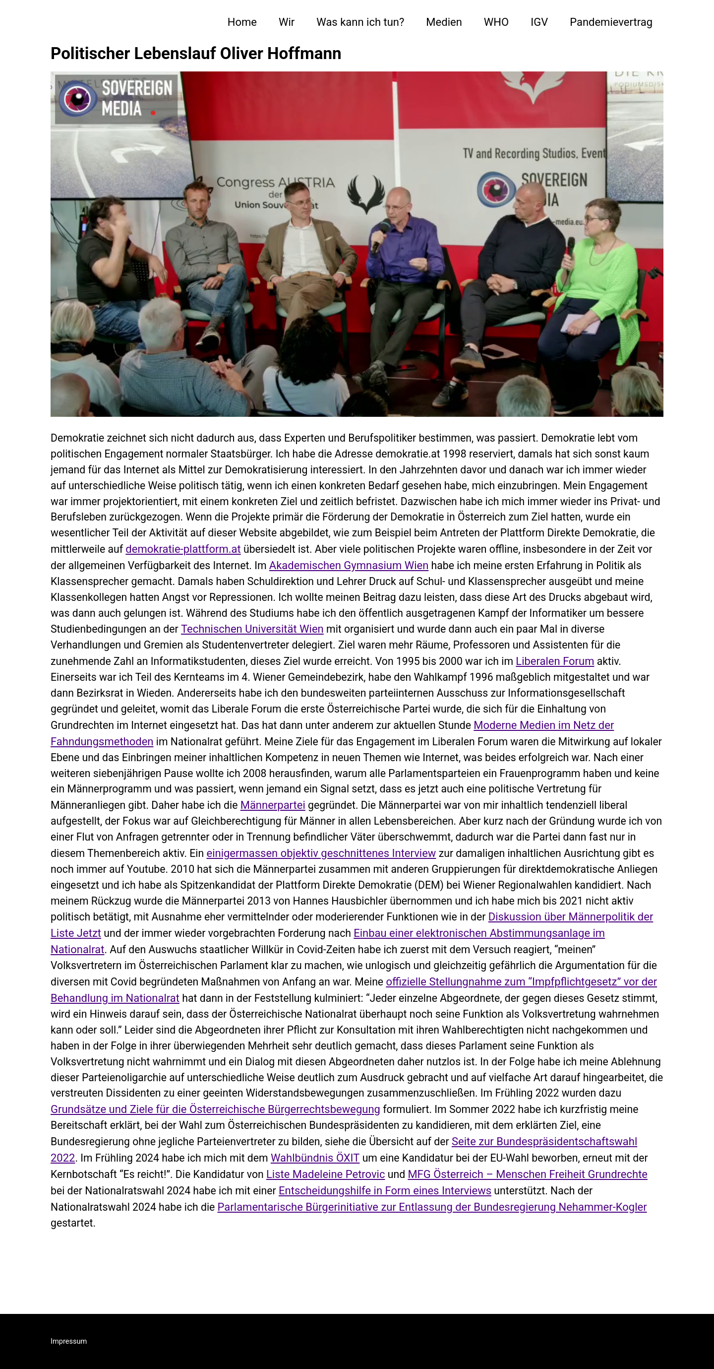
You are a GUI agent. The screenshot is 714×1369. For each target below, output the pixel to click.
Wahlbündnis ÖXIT (465, 1193)
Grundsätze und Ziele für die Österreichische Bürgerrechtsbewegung (349, 1144)
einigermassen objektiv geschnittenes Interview (211, 882)
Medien (444, 22)
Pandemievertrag (611, 22)
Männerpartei (83, 833)
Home (242, 22)
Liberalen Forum (186, 685)
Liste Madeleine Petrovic (483, 1209)
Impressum (69, 1341)
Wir (287, 22)
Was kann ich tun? (360, 22)
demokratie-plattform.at (349, 554)
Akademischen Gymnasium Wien (528, 571)
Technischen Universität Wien (506, 636)
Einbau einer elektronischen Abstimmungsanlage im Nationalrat (491, 964)
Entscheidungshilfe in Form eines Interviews (547, 1226)
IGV (539, 22)
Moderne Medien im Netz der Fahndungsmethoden (320, 751)
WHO (496, 22)
